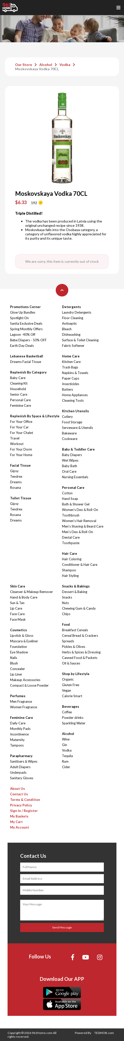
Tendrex (16, 476)
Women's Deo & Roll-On (80, 510)
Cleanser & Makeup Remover (31, 592)
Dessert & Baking (74, 592)
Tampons (17, 745)
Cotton (67, 493)
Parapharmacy (21, 756)
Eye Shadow (19, 652)
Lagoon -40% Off (22, 334)
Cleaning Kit (18, 383)
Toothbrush (70, 515)
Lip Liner (16, 674)
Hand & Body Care (23, 597)
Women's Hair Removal (79, 521)
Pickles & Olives (73, 647)
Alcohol (45, 64)
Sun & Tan (17, 603)
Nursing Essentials (75, 477)
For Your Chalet (21, 433)
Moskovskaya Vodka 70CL (37, 69)
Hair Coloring (71, 559)
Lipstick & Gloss (21, 636)
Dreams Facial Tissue (25, 362)
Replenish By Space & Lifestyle (34, 416)
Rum (65, 761)
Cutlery (67, 417)
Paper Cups (70, 378)
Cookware (69, 439)
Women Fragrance (23, 707)
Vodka (64, 64)
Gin (64, 745)
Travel (14, 438)
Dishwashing (71, 334)
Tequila (67, 756)
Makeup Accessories (25, 680)
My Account (19, 827)
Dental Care (71, 537)
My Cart (16, 822)
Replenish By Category (28, 372)
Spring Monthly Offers (26, 329)
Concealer (17, 669)
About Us (17, 789)
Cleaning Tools (73, 400)
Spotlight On (19, 318)
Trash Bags (70, 367)
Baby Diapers (72, 455)
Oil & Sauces (71, 663)
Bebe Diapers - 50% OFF (28, 340)
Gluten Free (70, 685)
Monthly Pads (20, 729)
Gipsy (14, 471)
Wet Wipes (70, 460)
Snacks (67, 597)
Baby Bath (69, 466)
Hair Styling (70, 576)
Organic (68, 679)
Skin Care (17, 586)
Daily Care (17, 723)
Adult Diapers (20, 767)
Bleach (67, 329)
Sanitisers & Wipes (23, 761)
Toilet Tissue (20, 498)
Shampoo (69, 570)
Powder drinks (72, 718)
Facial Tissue (20, 465)
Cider (66, 767)
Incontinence (19, 734)
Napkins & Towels (75, 373)
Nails (13, 658)
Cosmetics (18, 630)
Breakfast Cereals (75, 630)
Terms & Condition (25, 800)
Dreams (16, 482)
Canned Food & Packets (79, 658)
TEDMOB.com (104, 1033)
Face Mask (18, 619)
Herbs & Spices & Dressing (81, 652)
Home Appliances (75, 395)
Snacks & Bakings (76, 586)
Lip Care (16, 608)
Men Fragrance (21, 701)
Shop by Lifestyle (75, 674)
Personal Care (20, 400)
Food (66, 624)
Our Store (23, 64)
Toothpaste (70, 543)
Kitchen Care (71, 362)
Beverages (70, 706)
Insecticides (70, 384)
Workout (16, 444)
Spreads (68, 641)
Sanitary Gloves (21, 778)
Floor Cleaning (72, 318)
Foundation (18, 647)
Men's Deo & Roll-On (77, 532)
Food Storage (72, 422)
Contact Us (19, 794)
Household (18, 389)
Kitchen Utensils (75, 411)
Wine (66, 739)
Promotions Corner (25, 307)
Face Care (17, 614)
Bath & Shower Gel (75, 504)
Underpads (18, 772)
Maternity (17, 740)
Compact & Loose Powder (29, 685)
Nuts (65, 603)
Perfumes (17, 696)
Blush (14, 663)
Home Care (71, 356)
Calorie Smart (72, 696)
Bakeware (69, 433)
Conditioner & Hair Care (79, 565)
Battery (67, 389)
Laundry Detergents (76, 312)
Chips (66, 614)
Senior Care (18, 394)
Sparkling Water (73, 723)
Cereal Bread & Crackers (80, 636)
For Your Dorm (21, 449)
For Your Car (19, 427)
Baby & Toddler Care (78, 449)
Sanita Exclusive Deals (26, 323)
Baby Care (17, 378)
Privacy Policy (21, 805)
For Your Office (21, 422)
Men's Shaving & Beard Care (82, 526)
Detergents (71, 307)
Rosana (15, 488)
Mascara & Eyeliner (24, 641)
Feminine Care (20, 405)
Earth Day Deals (22, 346)
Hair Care (69, 553)
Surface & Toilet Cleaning (80, 340)
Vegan (66, 690)
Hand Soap (70, 499)
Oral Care (69, 471)
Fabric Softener (73, 346)
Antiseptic (69, 323)
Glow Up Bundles (22, 312)
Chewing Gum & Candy (79, 608)
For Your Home (21, 455)
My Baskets (19, 816)
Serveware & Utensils (77, 428)
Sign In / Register (24, 811)
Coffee (67, 712)
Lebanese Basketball (26, 356)
